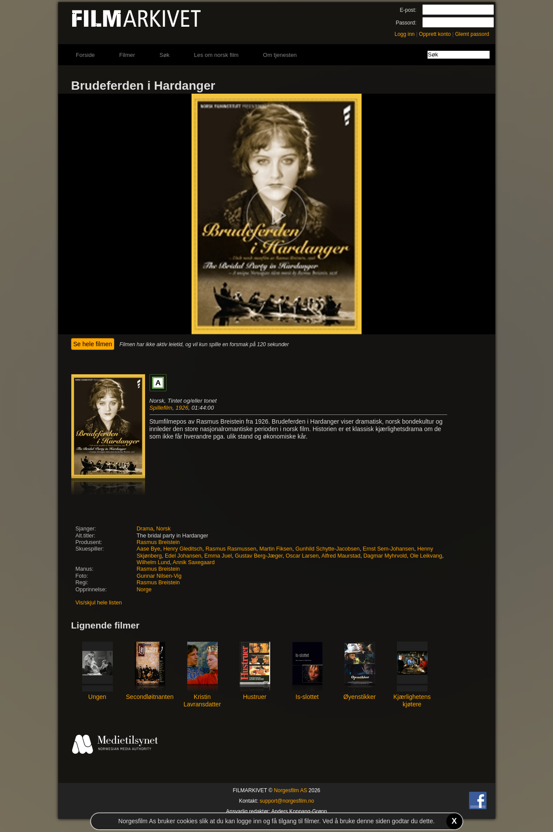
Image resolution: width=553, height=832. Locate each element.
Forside (85, 55)
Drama (145, 529)
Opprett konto (435, 34)
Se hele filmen (92, 344)
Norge (144, 589)
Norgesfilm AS (290, 790)
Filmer (127, 55)
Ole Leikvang (426, 556)
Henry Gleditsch (182, 549)
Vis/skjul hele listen (99, 603)
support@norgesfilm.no (287, 801)
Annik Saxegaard (194, 562)
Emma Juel (218, 556)
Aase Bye (148, 549)
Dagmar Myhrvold (385, 556)
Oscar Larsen (302, 556)
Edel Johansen (183, 556)
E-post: (408, 10)
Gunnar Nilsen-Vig (159, 576)
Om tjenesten (280, 55)
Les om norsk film (216, 55)
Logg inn (405, 34)
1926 (181, 407)
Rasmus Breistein (158, 542)
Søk (165, 55)
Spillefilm (161, 407)
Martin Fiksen (275, 549)
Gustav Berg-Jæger (258, 556)
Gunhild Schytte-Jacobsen (328, 549)
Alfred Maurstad (340, 556)
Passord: (406, 23)
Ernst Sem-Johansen (388, 549)
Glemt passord (472, 34)
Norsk (163, 529)
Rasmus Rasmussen (230, 549)
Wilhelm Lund (153, 562)
